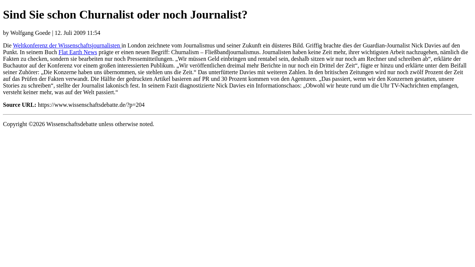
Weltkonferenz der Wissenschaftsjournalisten (67, 45)
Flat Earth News (78, 52)
